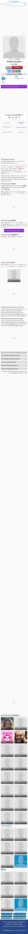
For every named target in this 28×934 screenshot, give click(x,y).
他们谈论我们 (8, 924)
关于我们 (5, 922)
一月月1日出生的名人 (6, 826)
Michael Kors (21, 168)
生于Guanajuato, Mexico (21, 123)
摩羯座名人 (3, 869)
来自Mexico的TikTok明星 (21, 127)
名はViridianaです (21, 132)
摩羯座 (3, 82)
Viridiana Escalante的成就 (8, 220)
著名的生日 (11, 59)
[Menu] (1, 4)
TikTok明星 (17, 59)
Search (25, 4)
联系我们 (20, 924)
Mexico (22, 78)
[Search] (15, 4)
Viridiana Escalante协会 (7, 262)
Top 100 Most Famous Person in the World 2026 (14, 926)
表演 (3, 78)
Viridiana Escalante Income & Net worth (12, 307)
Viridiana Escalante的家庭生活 (9, 234)
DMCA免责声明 (21, 922)
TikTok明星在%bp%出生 (7, 132)
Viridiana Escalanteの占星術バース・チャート (14, 86)
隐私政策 (15, 922)
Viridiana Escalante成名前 (8, 184)
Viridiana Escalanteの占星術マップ (14, 230)
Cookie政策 (15, 924)
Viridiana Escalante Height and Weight (12, 318)
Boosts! (17, 67)
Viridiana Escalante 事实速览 (14, 74)
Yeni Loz (6, 264)
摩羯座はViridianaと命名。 (7, 128)
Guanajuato (17, 78)
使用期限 (10, 922)
